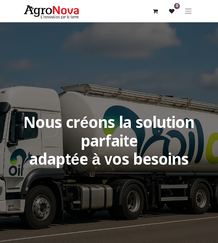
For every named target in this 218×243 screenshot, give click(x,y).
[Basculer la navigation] (188, 11)
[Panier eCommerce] (155, 11)
